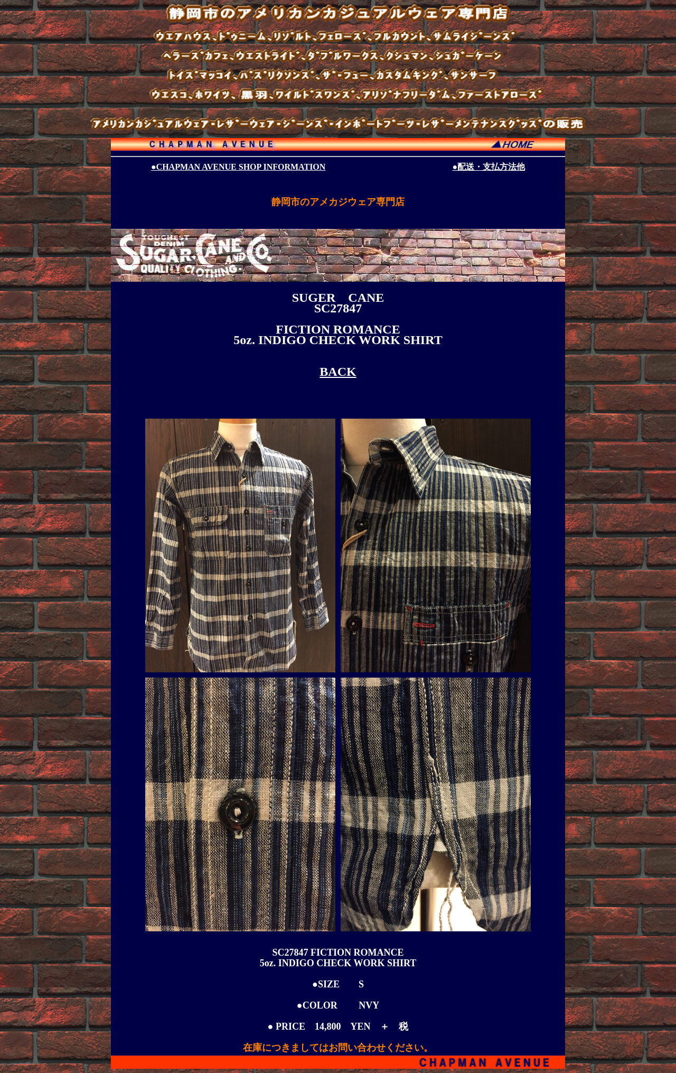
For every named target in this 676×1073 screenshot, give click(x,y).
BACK (338, 371)
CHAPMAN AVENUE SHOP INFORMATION (238, 166)
